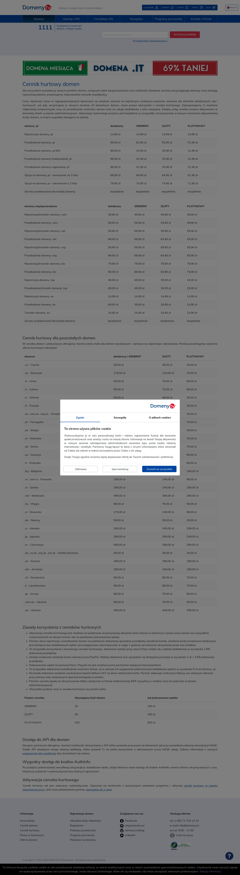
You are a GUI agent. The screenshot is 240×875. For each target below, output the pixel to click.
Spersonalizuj (120, 469)
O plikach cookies (160, 417)
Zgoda (80, 417)
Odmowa (80, 469)
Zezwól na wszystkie (159, 469)
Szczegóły (120, 417)
